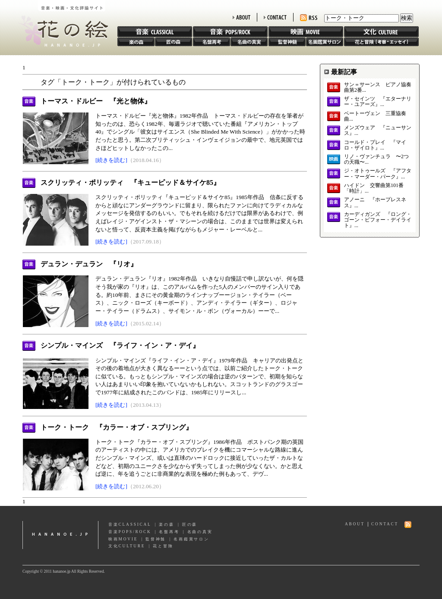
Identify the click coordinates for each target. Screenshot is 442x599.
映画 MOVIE (305, 31)
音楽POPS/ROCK (130, 532)
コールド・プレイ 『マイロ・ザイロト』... (375, 145)
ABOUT (241, 17)
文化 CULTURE (381, 31)
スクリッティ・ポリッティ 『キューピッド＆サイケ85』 (130, 182)
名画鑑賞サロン (324, 41)
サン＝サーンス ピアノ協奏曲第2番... (377, 87)
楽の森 (136, 41)
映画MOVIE (123, 539)
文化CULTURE (126, 546)
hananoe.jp (60, 535)
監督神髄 (287, 41)
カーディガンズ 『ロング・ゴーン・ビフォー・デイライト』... (377, 220)
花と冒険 (381, 41)
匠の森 (173, 41)
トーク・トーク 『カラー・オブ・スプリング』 (117, 427)
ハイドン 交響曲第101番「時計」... (374, 188)
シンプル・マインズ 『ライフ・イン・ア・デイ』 (120, 345)
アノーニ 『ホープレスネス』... (375, 202)
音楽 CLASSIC (154, 31)
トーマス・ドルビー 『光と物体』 (96, 101)
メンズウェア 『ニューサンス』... (377, 130)
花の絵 (61, 23)
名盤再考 (211, 41)
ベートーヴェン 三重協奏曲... (375, 116)
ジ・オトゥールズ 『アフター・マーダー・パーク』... (377, 173)
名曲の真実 (249, 41)
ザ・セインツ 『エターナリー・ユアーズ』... (377, 101)
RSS (308, 17)
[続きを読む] (111, 160)
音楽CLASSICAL (130, 524)
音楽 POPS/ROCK (230, 31)
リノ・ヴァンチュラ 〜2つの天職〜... (376, 159)
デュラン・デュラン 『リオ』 (89, 264)
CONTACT (275, 17)
